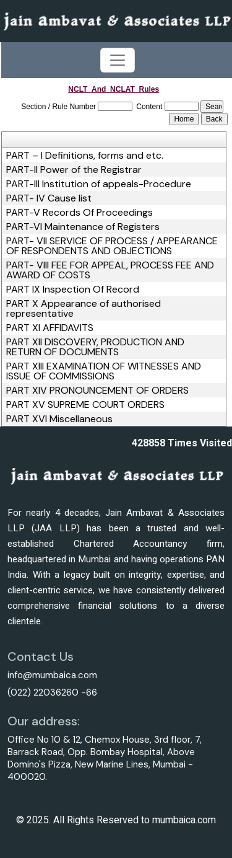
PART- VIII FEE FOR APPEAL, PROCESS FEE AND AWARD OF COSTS (110, 270)
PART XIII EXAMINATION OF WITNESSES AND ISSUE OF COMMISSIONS (103, 371)
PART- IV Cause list (49, 198)
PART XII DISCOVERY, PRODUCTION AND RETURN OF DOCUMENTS (95, 347)
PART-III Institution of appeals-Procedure (98, 184)
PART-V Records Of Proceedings (79, 213)
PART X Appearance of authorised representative (83, 309)
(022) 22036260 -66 (52, 692)
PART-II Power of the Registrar (74, 170)
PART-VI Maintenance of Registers (83, 227)
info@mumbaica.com (52, 675)
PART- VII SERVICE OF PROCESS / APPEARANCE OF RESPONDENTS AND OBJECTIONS (112, 246)
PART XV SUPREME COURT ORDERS (85, 405)
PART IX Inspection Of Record (72, 289)
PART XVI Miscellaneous (59, 419)
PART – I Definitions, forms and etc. (84, 156)
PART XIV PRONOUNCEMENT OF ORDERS (97, 391)
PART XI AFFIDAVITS (49, 328)
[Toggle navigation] (117, 60)
